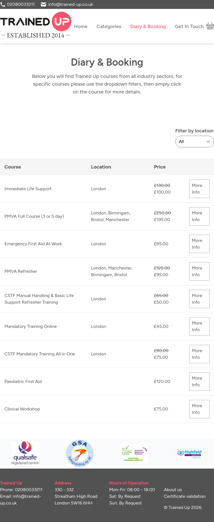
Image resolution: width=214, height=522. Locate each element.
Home (80, 26)
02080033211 (21, 4)
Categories (108, 26)
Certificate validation (185, 496)
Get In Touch (189, 26)
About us (173, 489)
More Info (197, 189)
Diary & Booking (148, 26)
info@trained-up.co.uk (70, 4)
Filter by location (194, 131)
